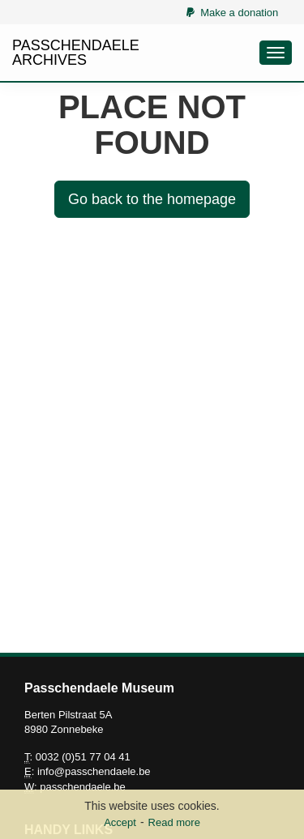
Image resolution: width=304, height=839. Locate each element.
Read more (174, 822)
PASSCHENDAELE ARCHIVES (75, 52)
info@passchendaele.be (94, 771)
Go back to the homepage (152, 199)
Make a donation (232, 12)
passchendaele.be (83, 787)
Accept (120, 822)
